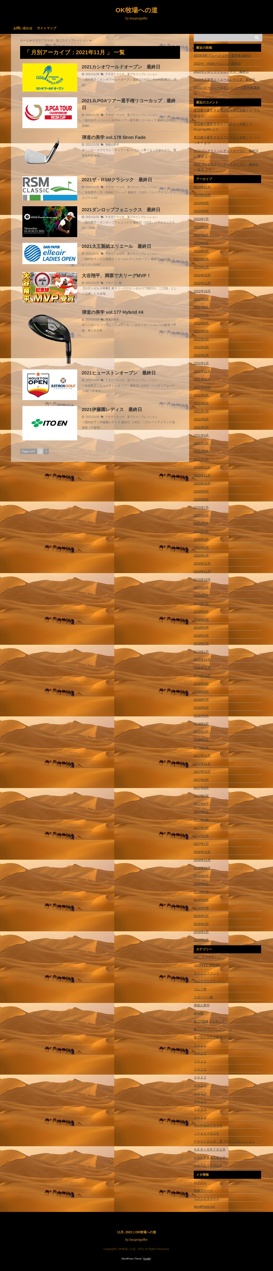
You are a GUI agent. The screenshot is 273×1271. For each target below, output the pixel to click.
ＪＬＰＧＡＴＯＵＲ (208, 1125)
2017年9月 (201, 780)
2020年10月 (202, 483)
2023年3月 (201, 251)
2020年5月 (201, 523)
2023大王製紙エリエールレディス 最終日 (224, 79)
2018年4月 (201, 724)
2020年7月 (201, 507)
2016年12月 (202, 852)
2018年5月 (201, 716)
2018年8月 (201, 692)
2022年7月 (201, 315)
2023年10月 (202, 195)
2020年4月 (201, 531)
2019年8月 (201, 595)
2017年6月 (201, 804)
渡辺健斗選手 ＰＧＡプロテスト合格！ (221, 110)
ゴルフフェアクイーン (210, 981)
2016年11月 (202, 860)
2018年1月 (201, 748)
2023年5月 (201, 235)
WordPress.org (204, 1207)
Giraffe (147, 1258)
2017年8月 (201, 788)
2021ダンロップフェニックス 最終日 (121, 209)
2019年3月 (201, 635)
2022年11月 (202, 283)
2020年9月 (201, 491)
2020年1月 (201, 555)
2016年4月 (201, 916)
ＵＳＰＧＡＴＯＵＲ (208, 1165)
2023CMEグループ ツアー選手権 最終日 (222, 55)
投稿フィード (203, 1190)
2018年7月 (201, 700)
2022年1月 (201, 363)
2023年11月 (202, 187)
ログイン (200, 1182)
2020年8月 (201, 499)
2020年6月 (201, 515)
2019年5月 (201, 619)
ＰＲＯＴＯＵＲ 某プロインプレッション (131, 74)
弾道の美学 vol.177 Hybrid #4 (112, 312)
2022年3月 (201, 347)
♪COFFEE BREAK (209, 965)
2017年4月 (201, 820)
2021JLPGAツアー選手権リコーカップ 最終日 (129, 104)
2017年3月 (201, 828)
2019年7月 (201, 603)
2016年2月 (201, 932)
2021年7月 (201, 411)
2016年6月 (201, 900)
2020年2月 (201, 547)
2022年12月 (202, 275)
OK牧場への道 (136, 10)
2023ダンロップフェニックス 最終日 (221, 71)
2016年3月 (201, 924)
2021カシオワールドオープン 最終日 (121, 66)
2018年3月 (201, 732)
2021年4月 (201, 435)
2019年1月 (201, 651)
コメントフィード (206, 1199)
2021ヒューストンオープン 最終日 (119, 372)
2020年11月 (202, 475)
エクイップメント (206, 973)
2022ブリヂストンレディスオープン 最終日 (226, 151)
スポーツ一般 (113, 283)
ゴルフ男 (200, 989)
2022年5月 (201, 331)
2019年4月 (201, 627)
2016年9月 (201, 876)
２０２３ (200, 1085)
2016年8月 (201, 884)
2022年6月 (201, 323)
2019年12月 (202, 563)
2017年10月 (202, 772)
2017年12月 (202, 756)
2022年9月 (201, 299)
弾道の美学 (112, 144)
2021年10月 (202, 387)
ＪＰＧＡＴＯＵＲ (206, 1133)
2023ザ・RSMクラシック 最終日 (217, 63)
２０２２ (200, 1053)
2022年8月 (201, 307)
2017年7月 (201, 796)
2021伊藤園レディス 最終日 (112, 409)
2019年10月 (202, 579)
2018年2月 (201, 740)
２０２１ (200, 1045)
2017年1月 (201, 844)
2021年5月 (201, 427)
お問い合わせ (22, 28)
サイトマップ (46, 28)
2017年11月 (202, 764)
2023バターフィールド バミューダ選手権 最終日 (227, 90)
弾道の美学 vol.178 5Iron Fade (114, 137)
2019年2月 (201, 643)
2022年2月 (201, 355)
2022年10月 (202, 291)
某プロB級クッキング (211, 1021)
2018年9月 (201, 684)
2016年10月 (202, 868)
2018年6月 (201, 708)
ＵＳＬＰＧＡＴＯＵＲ (210, 1157)
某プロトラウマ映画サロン (213, 1037)
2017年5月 (201, 812)
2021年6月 (201, 419)
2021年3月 (201, 443)
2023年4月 (201, 243)
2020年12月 (202, 467)
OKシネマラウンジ (209, 957)
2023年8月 (201, 211)
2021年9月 (201, 395)
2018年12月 (202, 659)
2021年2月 (201, 451)
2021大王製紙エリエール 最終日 (116, 246)
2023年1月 (201, 267)
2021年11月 (202, 379)
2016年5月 (201, 908)
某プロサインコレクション (213, 1029)
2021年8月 (201, 403)
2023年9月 (201, 203)
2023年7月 (201, 219)
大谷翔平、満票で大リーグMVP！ (116, 275)
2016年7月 (201, 892)
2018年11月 (202, 667)
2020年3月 (201, 539)
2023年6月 (201, 227)
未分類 (198, 1013)
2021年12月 (202, 371)
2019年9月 (201, 587)
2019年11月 (202, 571)
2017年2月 (201, 836)
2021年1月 (201, 459)
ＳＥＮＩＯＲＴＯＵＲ (210, 1149)
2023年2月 (201, 259)
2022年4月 (201, 339)
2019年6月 (201, 611)
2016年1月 (201, 940)
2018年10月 (202, 676)
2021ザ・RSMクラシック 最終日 (117, 179)
